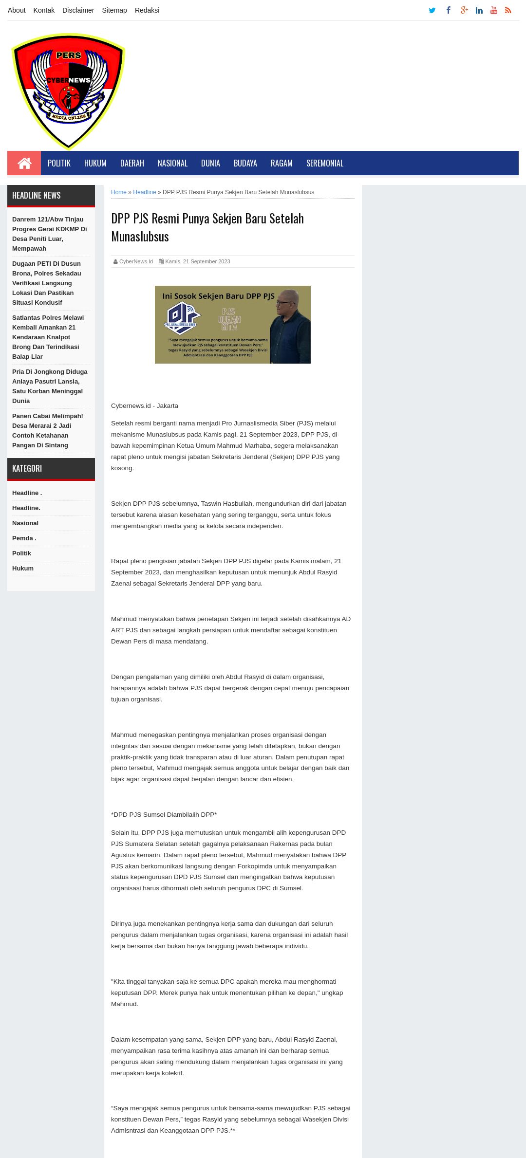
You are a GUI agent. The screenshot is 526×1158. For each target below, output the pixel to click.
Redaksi (147, 10)
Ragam (282, 163)
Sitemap (114, 10)
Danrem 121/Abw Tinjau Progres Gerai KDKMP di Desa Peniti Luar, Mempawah (49, 234)
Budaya (245, 163)
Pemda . (24, 538)
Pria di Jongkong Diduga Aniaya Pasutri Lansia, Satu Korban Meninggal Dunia (50, 386)
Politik (59, 163)
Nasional (173, 163)
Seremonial (324, 163)
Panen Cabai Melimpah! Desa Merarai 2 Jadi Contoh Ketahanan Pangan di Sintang (47, 430)
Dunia (210, 163)
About (17, 10)
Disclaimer (78, 10)
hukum (23, 568)
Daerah (132, 163)
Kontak (44, 10)
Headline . (27, 492)
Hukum (95, 163)
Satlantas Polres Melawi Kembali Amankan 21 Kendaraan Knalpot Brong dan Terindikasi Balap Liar (48, 337)
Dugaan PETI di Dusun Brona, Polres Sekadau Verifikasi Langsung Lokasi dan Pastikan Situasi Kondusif (46, 283)
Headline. (26, 508)
